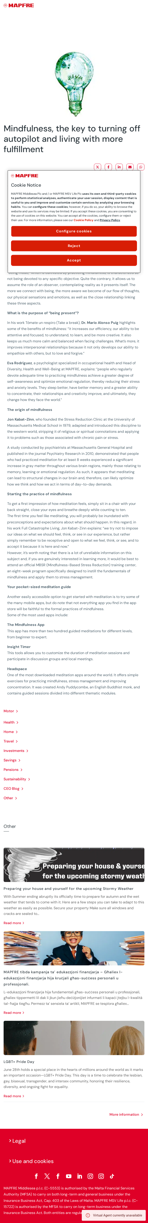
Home (9, 731)
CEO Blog (11, 788)
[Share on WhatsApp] (140, 167)
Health (9, 722)
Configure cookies (74, 231)
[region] (74, 221)
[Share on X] (97, 167)
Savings (10, 760)
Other (8, 798)
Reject (74, 245)
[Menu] (141, 5)
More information (124, 1114)
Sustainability (15, 779)
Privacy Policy (110, 220)
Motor (9, 711)
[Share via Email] (130, 167)
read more (12, 923)
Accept (74, 260)
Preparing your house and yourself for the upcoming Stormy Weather (69, 888)
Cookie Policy (83, 220)
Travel (9, 741)
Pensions (11, 769)
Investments (14, 750)
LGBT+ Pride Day (19, 1061)
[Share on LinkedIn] (119, 167)
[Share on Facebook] (108, 167)
